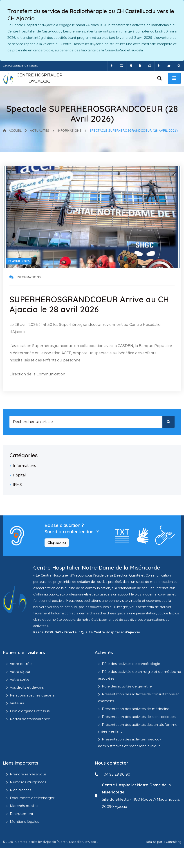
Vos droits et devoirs (27, 687)
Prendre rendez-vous (28, 774)
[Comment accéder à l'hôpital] (112, 66)
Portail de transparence (30, 719)
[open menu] (174, 78)
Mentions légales (24, 821)
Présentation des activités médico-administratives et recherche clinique (129, 742)
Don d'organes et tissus (29, 711)
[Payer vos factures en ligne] (121, 66)
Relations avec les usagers (32, 695)
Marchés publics (24, 806)
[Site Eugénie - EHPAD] (159, 66)
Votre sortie (19, 679)
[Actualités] (149, 66)
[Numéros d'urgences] (179, 66)
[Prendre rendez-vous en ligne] (131, 66)
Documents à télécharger (32, 798)
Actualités (39, 131)
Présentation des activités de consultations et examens (138, 697)
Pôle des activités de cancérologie (131, 664)
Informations (70, 131)
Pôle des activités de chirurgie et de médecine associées (139, 674)
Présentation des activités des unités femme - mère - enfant (139, 727)
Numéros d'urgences (28, 782)
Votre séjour (20, 671)
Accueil (12, 131)
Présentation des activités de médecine (135, 709)
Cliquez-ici (56, 542)
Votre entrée (21, 664)
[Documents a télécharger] (140, 66)
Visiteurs (17, 703)
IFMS (17, 485)
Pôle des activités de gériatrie (127, 686)
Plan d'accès (20, 790)
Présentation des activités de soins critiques (138, 717)
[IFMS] (169, 66)
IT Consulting (172, 841)
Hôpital (19, 475)
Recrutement (21, 813)
